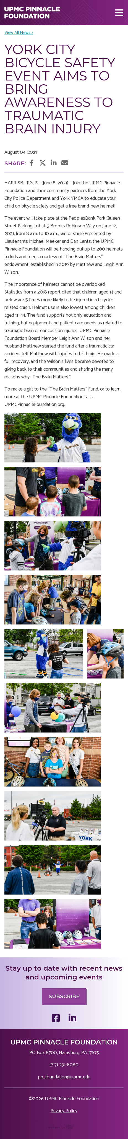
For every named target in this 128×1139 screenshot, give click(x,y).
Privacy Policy (64, 1111)
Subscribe (64, 996)
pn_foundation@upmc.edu (64, 1077)
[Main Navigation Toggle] (119, 12)
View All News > (18, 32)
